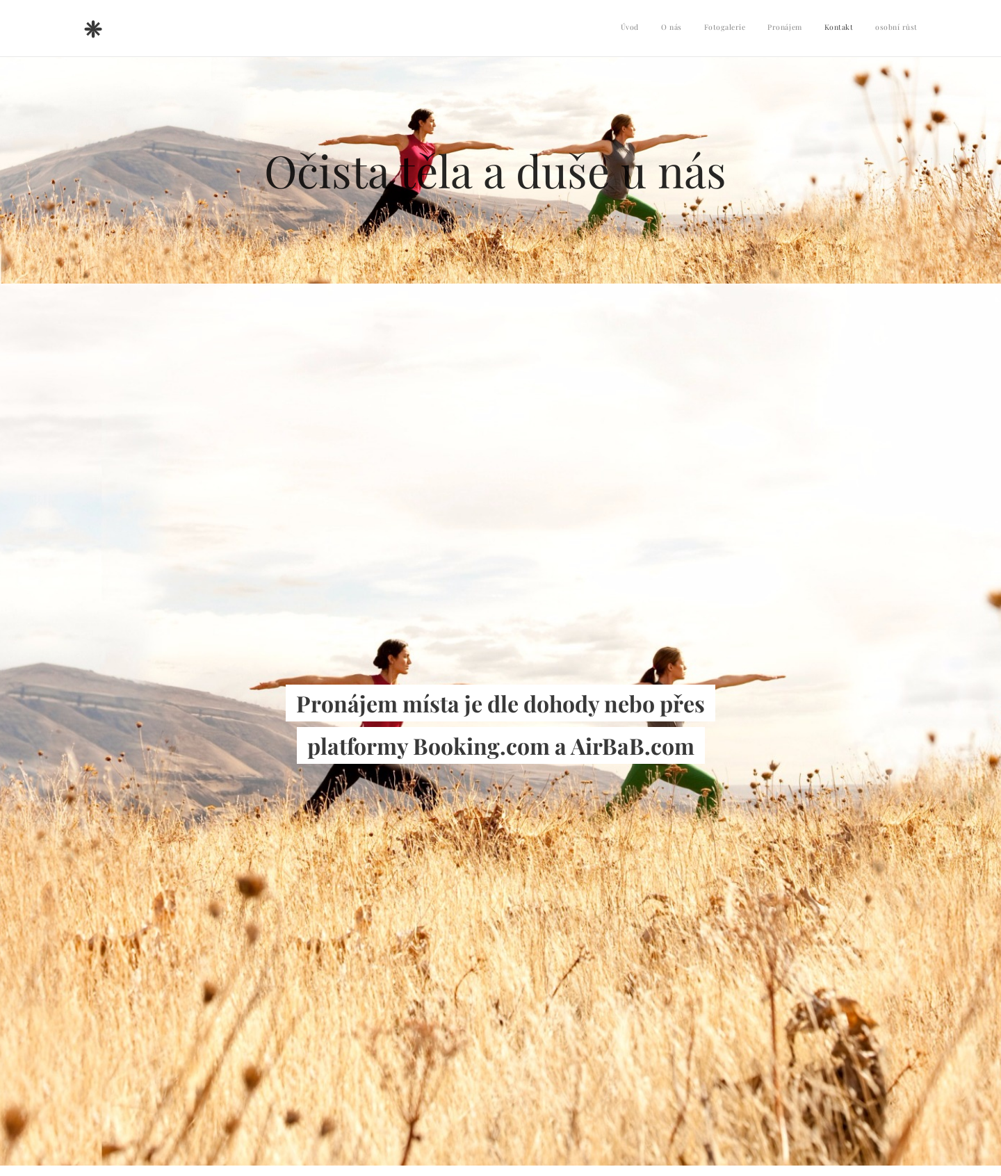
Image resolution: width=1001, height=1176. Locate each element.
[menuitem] (810, 28)
